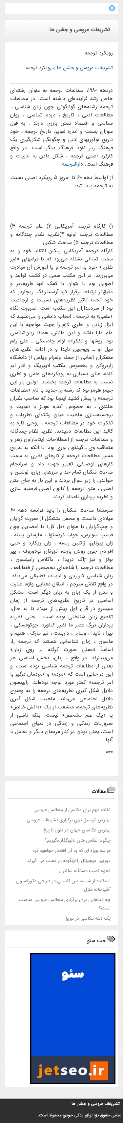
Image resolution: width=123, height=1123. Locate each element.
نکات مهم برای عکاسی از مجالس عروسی (72, 810)
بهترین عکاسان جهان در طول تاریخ (77, 830)
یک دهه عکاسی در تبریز (88, 918)
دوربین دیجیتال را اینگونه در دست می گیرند (69, 861)
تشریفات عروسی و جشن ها (96, 1104)
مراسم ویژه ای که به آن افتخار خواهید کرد (71, 850)
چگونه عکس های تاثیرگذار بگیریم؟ (78, 840)
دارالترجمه (72, 164)
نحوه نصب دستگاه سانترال (85, 871)
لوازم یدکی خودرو (77, 1115)
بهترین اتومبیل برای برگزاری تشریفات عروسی (69, 820)
